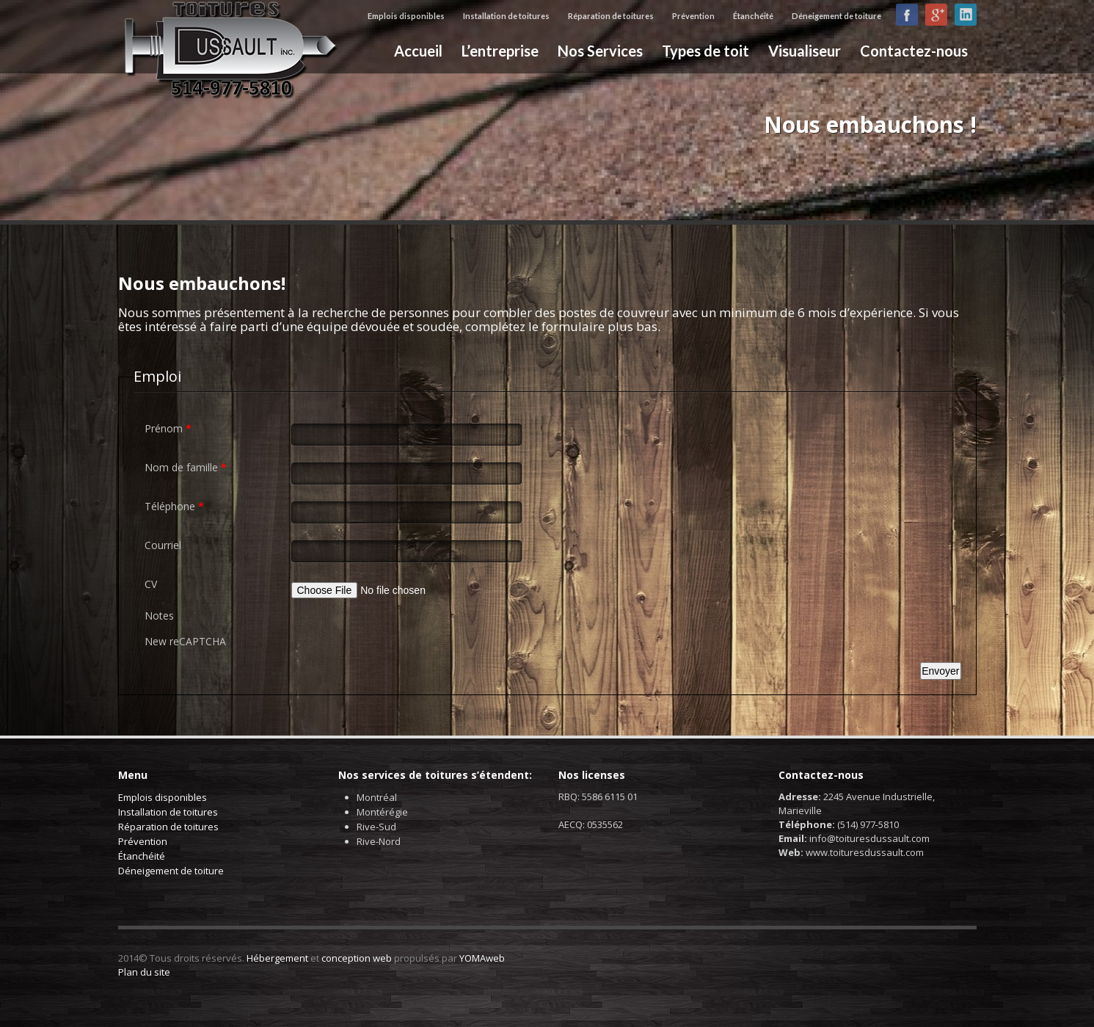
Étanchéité (753, 16)
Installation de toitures (506, 16)
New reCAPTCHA (185, 641)
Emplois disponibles (406, 16)
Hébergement (277, 958)
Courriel (163, 545)
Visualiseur (804, 51)
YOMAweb (482, 958)
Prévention (693, 16)
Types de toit (701, 51)
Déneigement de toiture (836, 16)
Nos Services (596, 51)
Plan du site (144, 972)
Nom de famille (186, 467)
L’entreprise (500, 51)
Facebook (907, 15)
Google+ (936, 15)
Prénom (168, 428)
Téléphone (174, 506)
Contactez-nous (914, 51)
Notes (159, 616)
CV (151, 584)
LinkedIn (966, 15)
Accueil (418, 51)
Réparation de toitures (611, 16)
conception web (356, 958)
